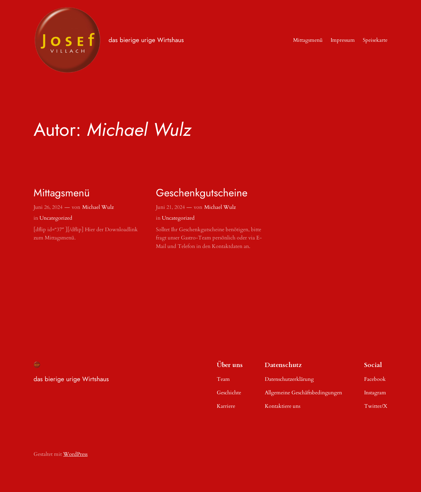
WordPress (75, 454)
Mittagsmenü (62, 192)
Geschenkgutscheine (201, 192)
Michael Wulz (98, 207)
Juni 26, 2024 (48, 207)
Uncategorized (55, 218)
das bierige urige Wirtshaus (146, 39)
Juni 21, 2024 (170, 207)
